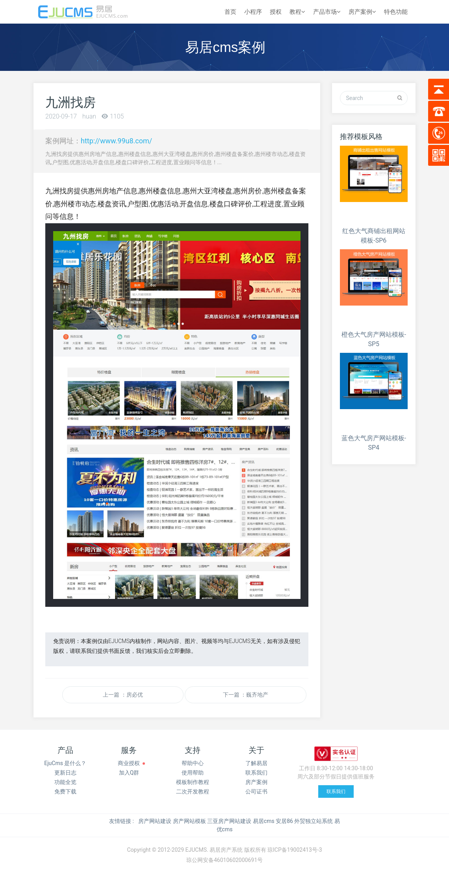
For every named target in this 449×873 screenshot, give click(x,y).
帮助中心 (193, 763)
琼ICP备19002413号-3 (294, 850)
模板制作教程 (192, 782)
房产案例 (256, 782)
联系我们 (256, 772)
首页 (230, 12)
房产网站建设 (154, 821)
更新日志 (65, 772)
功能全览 (65, 782)
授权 (276, 12)
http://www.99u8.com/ (116, 141)
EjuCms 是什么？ (65, 763)
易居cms (264, 821)
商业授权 (129, 763)
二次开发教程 (192, 791)
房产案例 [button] (362, 12)
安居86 (284, 821)
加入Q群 (129, 772)
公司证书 (256, 791)
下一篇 (245, 694)
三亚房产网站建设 (229, 821)
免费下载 (65, 791)
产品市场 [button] (327, 12)
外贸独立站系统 (313, 821)
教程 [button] (297, 12)
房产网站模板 (189, 821)
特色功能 (396, 12)
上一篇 (123, 694)
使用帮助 (193, 772)
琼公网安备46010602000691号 (224, 860)
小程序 (253, 12)
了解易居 (256, 763)
